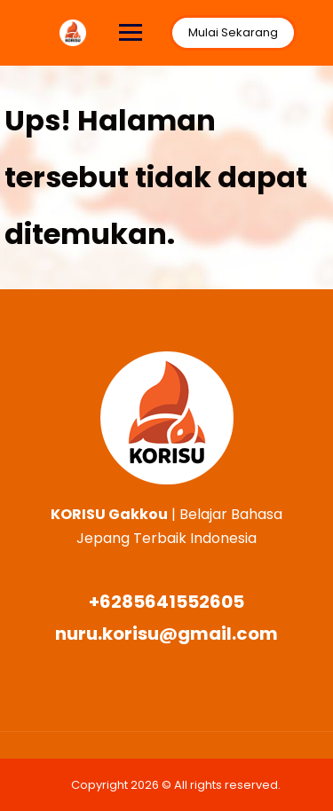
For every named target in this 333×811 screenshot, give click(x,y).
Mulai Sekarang (233, 32)
